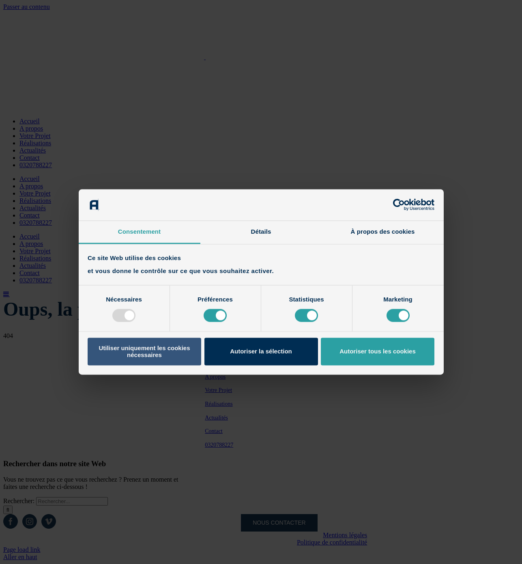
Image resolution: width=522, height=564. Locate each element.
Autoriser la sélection (261, 351)
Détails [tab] (261, 231)
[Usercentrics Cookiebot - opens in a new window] (398, 205)
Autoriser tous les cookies (377, 351)
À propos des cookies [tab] (383, 231)
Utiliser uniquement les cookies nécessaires (144, 351)
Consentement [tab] (139, 231)
